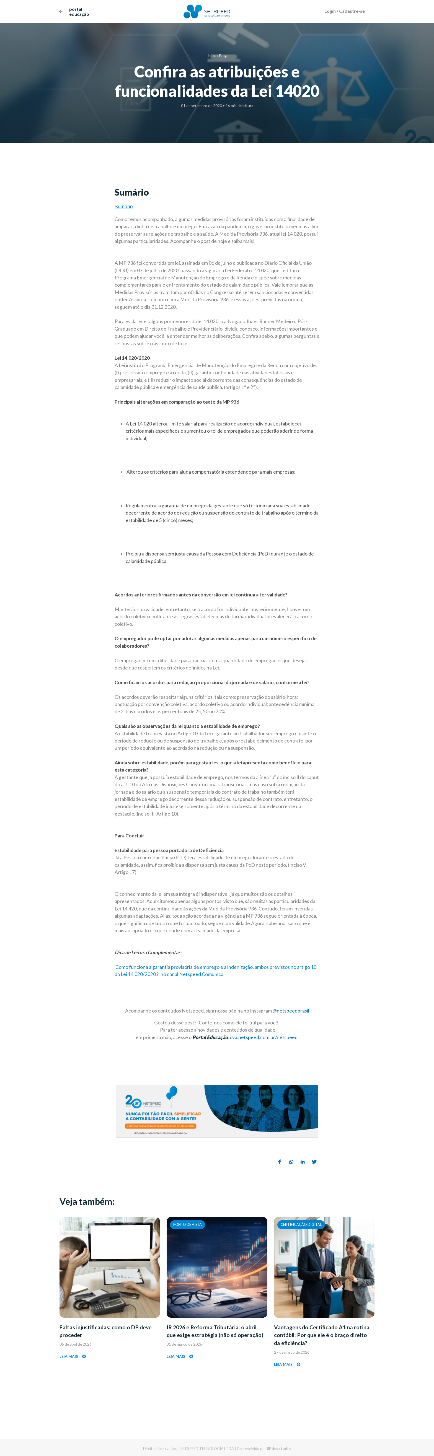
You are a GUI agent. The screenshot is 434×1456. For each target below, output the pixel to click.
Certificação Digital (301, 1224)
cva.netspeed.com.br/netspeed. (264, 1037)
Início (212, 55)
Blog (223, 55)
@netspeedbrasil (291, 1011)
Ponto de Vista (187, 1224)
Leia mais (73, 1359)
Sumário (124, 206)
